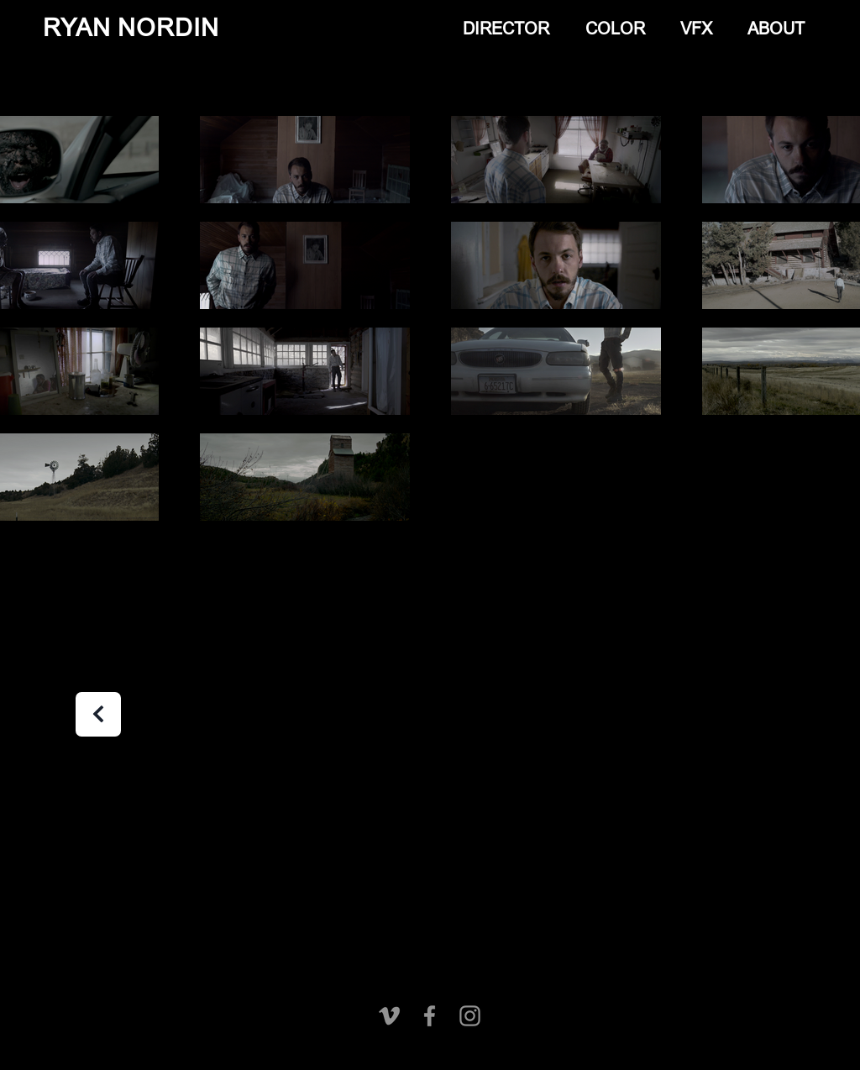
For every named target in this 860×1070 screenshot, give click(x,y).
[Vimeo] (389, 1016)
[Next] (98, 714)
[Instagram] (470, 1016)
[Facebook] (429, 1016)
